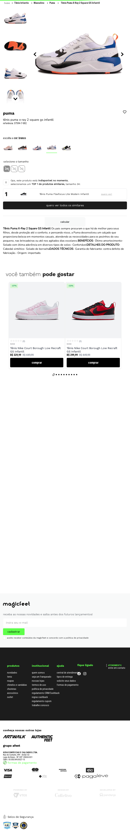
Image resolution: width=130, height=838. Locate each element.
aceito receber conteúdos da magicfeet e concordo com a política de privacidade (48, 638)
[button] (6, 168)
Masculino (39, 2)
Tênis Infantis (21, 2)
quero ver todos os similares (65, 205)
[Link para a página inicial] (7, 3)
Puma (52, 2)
